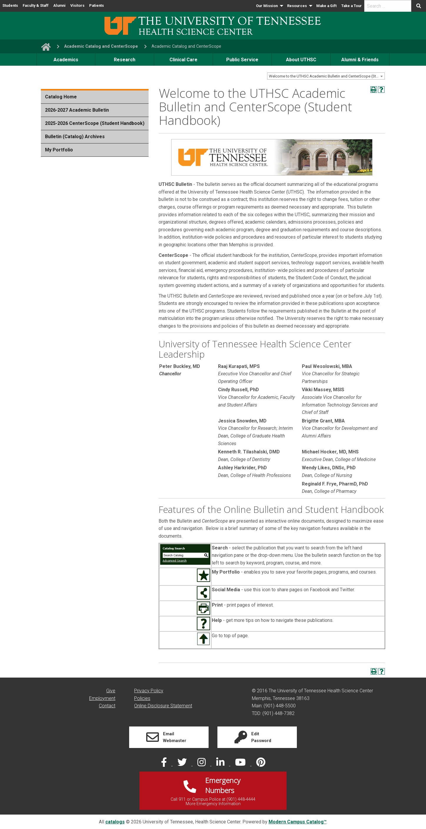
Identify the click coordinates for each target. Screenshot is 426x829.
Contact (107, 706)
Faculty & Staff (36, 5)
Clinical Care (183, 59)
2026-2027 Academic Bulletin (77, 110)
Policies (142, 698)
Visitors (77, 5)
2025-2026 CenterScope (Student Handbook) (94, 123)
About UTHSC (301, 59)
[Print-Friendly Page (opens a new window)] (373, 89)
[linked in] (221, 764)
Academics (66, 59)
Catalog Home (61, 97)
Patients (96, 5)
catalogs (115, 822)
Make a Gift (326, 6)
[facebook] (164, 764)
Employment (102, 698)
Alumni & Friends (360, 59)
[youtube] (241, 764)
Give (110, 690)
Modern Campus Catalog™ (298, 822)
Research (124, 59)
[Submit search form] (418, 6)
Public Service (242, 59)
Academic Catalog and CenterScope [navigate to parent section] (101, 46)
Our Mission (267, 6)
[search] (387, 6)
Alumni (59, 5)
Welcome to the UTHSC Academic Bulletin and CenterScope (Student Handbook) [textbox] (327, 76)
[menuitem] (269, 6)
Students (10, 5)
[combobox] (326, 76)
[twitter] (183, 764)
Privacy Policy (148, 690)
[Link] (169, 737)
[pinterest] (261, 764)
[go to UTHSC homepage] (43, 46)
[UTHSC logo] (213, 25)
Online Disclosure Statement (163, 706)
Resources (297, 6)
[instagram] (202, 764)
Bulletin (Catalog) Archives (75, 136)
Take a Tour (351, 6)
